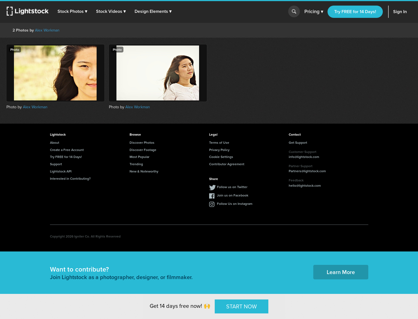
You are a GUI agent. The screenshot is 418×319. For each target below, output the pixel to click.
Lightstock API (60, 171)
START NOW (241, 306)
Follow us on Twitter (232, 186)
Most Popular (139, 156)
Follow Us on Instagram (234, 203)
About (54, 142)
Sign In (400, 11)
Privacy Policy (219, 149)
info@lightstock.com (304, 156)
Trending (136, 164)
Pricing (313, 12)
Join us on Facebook (232, 195)
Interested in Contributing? (70, 178)
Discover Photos (142, 142)
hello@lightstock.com (305, 185)
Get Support (298, 142)
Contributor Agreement (226, 164)
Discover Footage (143, 149)
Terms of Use (219, 142)
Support (56, 164)
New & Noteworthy (144, 171)
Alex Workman (47, 30)
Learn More (341, 272)
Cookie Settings (221, 156)
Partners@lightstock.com (307, 171)
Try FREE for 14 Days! (355, 11)
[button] (72, 11)
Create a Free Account (67, 149)
